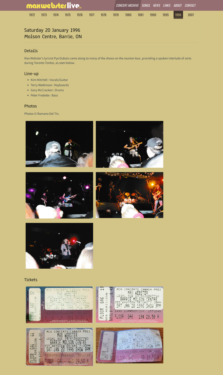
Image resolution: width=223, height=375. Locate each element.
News (157, 5)
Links (167, 5)
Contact (190, 5)
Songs (146, 5)
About (177, 5)
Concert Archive (127, 5)
